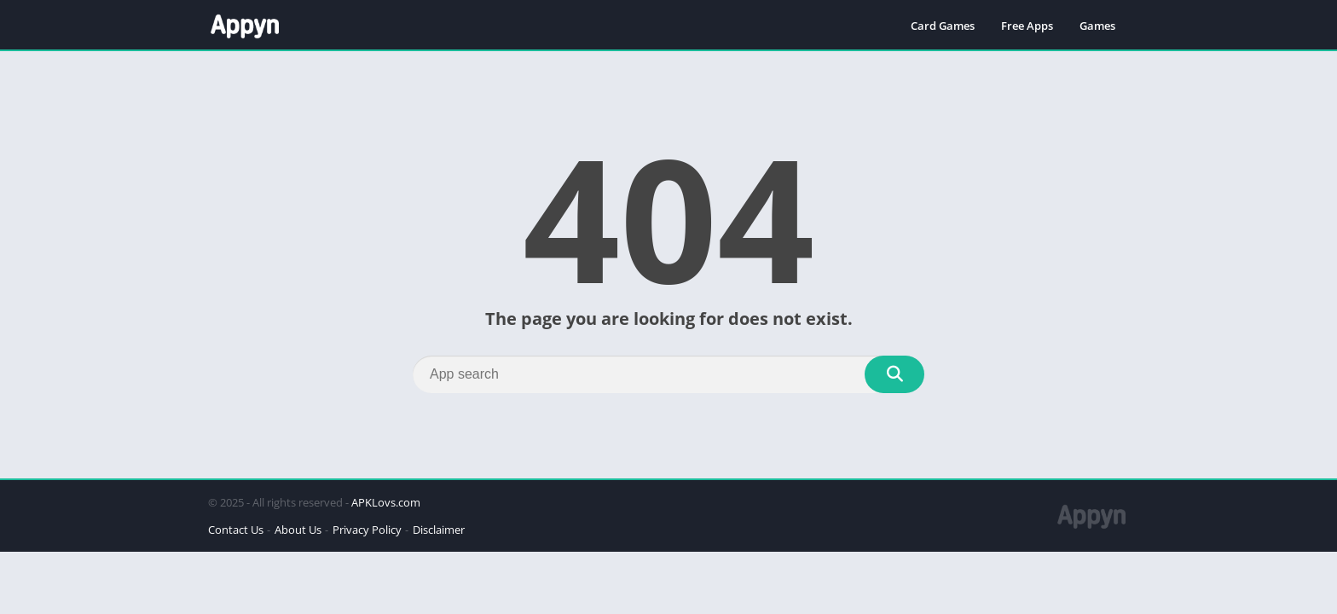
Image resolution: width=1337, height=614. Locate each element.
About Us (298, 529)
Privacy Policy (367, 529)
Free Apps (1027, 25)
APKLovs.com (385, 502)
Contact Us (235, 529)
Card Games (943, 25)
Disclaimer (439, 529)
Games (1097, 25)
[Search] (668, 374)
